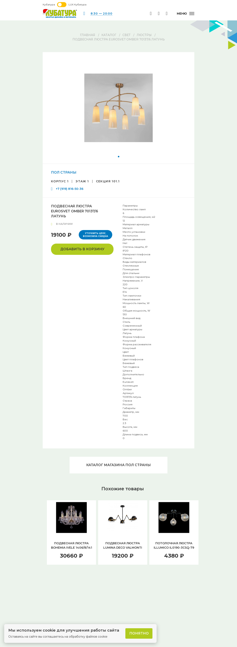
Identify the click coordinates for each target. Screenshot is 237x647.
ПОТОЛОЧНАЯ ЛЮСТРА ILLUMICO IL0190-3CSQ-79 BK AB (174, 547)
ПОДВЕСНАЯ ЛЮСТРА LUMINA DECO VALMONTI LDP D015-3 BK (122, 547)
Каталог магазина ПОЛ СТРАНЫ (118, 465)
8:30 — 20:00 (101, 13)
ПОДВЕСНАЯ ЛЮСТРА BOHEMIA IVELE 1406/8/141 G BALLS (71, 547)
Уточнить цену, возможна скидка (95, 235)
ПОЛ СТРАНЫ (63, 172)
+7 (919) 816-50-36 (69, 189)
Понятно (139, 633)
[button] (118, 156)
